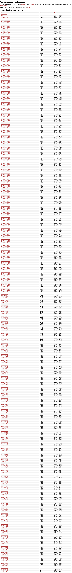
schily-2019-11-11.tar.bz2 (5, 49)
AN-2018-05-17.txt (4, 379)
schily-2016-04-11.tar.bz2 (5, 148)
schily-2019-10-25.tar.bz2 (5, 55)
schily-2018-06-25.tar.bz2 (5, 87)
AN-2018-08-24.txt (4, 362)
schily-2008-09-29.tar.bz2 (5, 272)
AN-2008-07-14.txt (4, 524)
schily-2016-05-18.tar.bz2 (5, 146)
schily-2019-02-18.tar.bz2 (5, 81)
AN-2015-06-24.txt (4, 384)
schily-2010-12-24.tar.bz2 (5, 247)
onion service (32, 4)
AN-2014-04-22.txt (4, 416)
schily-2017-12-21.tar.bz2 (5, 97)
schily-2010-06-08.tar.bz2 (5, 251)
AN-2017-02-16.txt (4, 425)
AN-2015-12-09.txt (4, 411)
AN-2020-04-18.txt (4, 334)
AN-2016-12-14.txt (4, 477)
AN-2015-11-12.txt (4, 483)
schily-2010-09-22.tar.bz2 (5, 250)
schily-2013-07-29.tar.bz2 (5, 213)
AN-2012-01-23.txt (4, 488)
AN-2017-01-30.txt (4, 429)
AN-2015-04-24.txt (4, 475)
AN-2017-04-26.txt (4, 389)
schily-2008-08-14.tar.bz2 (5, 277)
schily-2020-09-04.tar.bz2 (5, 37)
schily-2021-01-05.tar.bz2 (5, 23)
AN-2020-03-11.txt (4, 378)
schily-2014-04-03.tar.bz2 (5, 198)
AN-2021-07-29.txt (4, 294)
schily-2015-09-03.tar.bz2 (5, 168)
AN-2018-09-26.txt (4, 344)
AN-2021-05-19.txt (4, 311)
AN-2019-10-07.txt (4, 327)
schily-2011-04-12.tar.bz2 (5, 245)
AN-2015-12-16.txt (4, 426)
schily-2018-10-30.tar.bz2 (5, 69)
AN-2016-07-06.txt (4, 415)
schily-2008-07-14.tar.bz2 (5, 280)
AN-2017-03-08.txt (4, 461)
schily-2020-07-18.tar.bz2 (5, 38)
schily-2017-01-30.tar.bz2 (5, 124)
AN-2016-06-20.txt (4, 360)
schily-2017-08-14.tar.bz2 (5, 110)
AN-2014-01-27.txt (4, 500)
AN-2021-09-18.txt (4, 318)
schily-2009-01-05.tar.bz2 (5, 269)
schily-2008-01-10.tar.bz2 (5, 288)
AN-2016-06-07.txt (4, 387)
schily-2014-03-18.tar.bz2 (5, 201)
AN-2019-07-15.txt (4, 368)
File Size (41, 12)
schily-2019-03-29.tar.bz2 (5, 66)
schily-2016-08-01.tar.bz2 (5, 137)
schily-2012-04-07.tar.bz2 (5, 230)
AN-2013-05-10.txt (4, 390)
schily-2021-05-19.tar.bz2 (5, 26)
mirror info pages (3, 5)
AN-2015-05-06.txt (4, 464)
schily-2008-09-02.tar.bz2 (5, 273)
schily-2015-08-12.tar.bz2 (5, 173)
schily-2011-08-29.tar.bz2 (5, 236)
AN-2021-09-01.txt (4, 299)
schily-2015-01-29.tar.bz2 (5, 190)
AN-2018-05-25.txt (4, 371)
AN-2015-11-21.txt (4, 431)
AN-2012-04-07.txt (4, 553)
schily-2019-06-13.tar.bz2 (5, 64)
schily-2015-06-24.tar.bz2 (5, 176)
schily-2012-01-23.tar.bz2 (5, 234)
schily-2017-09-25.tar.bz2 (5, 107)
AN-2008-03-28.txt (4, 486)
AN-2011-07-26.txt (4, 324)
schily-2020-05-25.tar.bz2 (5, 47)
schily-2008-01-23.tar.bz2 (5, 286)
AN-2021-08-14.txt (4, 307)
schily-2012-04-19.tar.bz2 (5, 226)
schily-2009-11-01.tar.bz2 (5, 257)
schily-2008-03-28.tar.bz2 (5, 283)
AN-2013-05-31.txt (4, 514)
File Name (3, 12)
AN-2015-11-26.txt (4, 481)
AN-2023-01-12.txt (4, 465)
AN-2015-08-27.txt (4, 454)
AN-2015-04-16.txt (4, 469)
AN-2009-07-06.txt (4, 535)
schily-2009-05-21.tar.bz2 (5, 267)
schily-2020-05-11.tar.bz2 (5, 48)
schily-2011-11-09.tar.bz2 (5, 235)
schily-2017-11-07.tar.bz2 (5, 104)
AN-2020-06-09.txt (4, 321)
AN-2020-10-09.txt (4, 317)
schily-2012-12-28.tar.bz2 (5, 220)
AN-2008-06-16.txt (4, 569)
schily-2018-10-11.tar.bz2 (5, 71)
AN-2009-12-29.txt (4, 549)
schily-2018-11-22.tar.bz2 (5, 70)
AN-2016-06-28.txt (4, 407)
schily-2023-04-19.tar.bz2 (5, 33)
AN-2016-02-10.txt (4, 471)
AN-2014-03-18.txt (4, 526)
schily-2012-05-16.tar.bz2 (5, 224)
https (24, 4)
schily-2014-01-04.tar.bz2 (5, 202)
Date (55, 12)
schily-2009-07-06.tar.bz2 (5, 264)
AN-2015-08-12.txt (4, 516)
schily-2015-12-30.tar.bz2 (5, 158)
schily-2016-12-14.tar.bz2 (5, 126)
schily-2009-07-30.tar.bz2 (5, 263)
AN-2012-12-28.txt (4, 555)
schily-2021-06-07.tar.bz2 (5, 25)
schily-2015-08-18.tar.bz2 (5, 169)
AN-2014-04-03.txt (4, 423)
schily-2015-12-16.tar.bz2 (5, 159)
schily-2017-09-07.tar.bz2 (5, 108)
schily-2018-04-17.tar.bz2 (5, 92)
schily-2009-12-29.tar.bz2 (5, 253)
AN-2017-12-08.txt (4, 412)
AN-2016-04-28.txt (4, 438)
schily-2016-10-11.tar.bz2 (5, 131)
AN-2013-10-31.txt (4, 509)
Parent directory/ (4, 14)
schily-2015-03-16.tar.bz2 (5, 185)
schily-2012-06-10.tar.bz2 (5, 223)
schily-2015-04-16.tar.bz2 (5, 182)
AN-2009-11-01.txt (4, 525)
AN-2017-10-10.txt (4, 439)
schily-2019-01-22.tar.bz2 (5, 82)
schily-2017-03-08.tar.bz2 (5, 122)
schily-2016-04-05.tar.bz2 (5, 149)
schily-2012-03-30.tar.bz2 (5, 231)
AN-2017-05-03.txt (4, 385)
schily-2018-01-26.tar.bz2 (5, 100)
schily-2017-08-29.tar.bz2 (5, 109)
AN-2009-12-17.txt (4, 503)
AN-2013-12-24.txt (4, 522)
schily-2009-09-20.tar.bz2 (5, 259)
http (22, 4)
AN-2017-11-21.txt (4, 450)
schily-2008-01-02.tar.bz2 (5, 289)
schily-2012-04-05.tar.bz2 (5, 229)
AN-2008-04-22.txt (4, 537)
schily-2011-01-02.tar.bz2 (5, 246)
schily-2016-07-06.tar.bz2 (5, 140)
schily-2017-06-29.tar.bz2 (5, 113)
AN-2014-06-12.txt (4, 527)
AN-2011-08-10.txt (4, 350)
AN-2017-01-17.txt (4, 444)
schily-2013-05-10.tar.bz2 (5, 215)
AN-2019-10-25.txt (4, 323)
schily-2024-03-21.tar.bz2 (5, 31)
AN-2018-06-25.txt (4, 345)
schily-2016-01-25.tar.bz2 (5, 154)
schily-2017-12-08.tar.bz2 (5, 99)
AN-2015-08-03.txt (4, 322)
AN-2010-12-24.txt (4, 498)
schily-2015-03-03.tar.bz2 (5, 187)
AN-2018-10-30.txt (4, 354)
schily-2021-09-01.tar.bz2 (5, 17)
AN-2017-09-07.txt (4, 432)
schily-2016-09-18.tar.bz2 (5, 132)
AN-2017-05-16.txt (4, 377)
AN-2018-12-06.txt (4, 316)
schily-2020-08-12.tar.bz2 (5, 39)
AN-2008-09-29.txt (4, 531)
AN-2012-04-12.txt (4, 513)
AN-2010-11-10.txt (4, 399)
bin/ (1, 16)
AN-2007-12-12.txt (4, 568)
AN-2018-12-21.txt (4, 365)
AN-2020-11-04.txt (4, 313)
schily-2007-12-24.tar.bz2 (5, 291)
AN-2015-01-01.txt (4, 533)
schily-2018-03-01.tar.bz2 (5, 98)
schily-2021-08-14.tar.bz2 (5, 20)
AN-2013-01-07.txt (4, 491)
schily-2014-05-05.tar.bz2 (5, 196)
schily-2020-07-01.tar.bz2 (5, 42)
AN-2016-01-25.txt (4, 443)
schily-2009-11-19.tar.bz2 (5, 256)
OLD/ (2, 15)
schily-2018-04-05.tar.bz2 (5, 94)
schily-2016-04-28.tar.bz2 (5, 147)
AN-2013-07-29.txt (4, 521)
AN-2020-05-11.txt (4, 330)
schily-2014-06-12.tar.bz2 (5, 197)
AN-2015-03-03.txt (4, 356)
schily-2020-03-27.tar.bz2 (5, 54)
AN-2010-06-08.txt (4, 421)
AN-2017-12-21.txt (4, 405)
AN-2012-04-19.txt (4, 505)
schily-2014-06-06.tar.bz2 (5, 195)
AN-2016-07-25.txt (4, 376)
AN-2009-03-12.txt (4, 393)
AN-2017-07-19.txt (4, 349)
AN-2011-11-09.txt (4, 329)
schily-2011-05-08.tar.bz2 (5, 242)
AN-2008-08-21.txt (4, 558)
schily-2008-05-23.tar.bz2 (5, 279)
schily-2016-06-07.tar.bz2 (5, 143)
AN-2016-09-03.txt (4, 448)
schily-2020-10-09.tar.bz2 (5, 43)
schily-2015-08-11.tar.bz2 (5, 171)
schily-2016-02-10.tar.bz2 (5, 153)
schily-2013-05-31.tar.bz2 (5, 214)
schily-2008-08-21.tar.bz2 (5, 275)
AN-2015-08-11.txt (4, 433)
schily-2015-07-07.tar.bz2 (5, 175)
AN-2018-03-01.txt (4, 398)
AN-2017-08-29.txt (4, 427)
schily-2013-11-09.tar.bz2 (5, 207)
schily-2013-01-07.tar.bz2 (5, 218)
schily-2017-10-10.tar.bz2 (5, 105)
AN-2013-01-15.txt (4, 543)
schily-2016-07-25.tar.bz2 (5, 138)
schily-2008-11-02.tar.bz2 (5, 270)
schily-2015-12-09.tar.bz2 (5, 160)
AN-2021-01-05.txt (4, 312)
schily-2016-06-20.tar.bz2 (5, 142)
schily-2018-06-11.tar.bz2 (5, 88)
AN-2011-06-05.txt (4, 357)
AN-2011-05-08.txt (4, 502)
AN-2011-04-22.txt (4, 530)
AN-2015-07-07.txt (4, 374)
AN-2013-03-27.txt (4, 547)
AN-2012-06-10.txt (4, 494)
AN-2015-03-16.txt (4, 406)
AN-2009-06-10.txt (4, 541)
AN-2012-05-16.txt (4, 536)
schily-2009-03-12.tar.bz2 (5, 268)
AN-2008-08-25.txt (4, 554)
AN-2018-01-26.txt (4, 340)
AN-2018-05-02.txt (4, 420)
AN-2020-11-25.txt (4, 302)
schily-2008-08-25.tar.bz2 (5, 274)
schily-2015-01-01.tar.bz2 (5, 191)
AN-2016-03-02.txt (4, 467)
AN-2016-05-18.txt (4, 434)
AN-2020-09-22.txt (4, 300)
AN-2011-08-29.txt (4, 459)
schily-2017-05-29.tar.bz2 (5, 115)
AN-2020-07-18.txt (4, 297)
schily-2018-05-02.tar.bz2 (5, 93)
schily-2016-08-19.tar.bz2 (5, 135)
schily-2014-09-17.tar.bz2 (5, 192)
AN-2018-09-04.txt (4, 343)
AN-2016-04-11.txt (4, 449)
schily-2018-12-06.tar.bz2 (5, 83)
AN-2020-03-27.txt (4, 373)
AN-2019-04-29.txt (4, 332)
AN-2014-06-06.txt (4, 497)
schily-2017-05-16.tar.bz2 (5, 119)
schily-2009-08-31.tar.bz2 (5, 261)
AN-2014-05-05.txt (4, 504)
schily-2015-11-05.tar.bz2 (5, 165)
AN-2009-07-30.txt (4, 519)
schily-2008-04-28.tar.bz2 (5, 278)
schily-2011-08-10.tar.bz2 (5, 237)
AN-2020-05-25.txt (4, 333)
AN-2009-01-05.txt (4, 442)
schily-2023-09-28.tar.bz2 (5, 32)
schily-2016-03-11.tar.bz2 (5, 151)
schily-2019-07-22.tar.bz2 (5, 61)
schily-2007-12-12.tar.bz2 (5, 290)
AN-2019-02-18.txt (4, 361)
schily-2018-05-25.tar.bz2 (5, 89)
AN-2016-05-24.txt (4, 453)
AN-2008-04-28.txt (4, 564)
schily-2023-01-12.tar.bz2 (5, 34)
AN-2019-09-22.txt (4, 305)
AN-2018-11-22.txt (4, 319)
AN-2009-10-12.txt (4, 546)
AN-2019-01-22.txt (4, 306)
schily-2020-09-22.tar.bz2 (5, 44)
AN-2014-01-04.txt (4, 489)
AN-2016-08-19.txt (4, 456)
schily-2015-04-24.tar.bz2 (5, 181)
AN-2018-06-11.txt (4, 352)
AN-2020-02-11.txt (4, 363)
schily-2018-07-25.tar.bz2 (5, 77)
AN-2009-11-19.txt (4, 532)
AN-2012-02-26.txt (4, 552)
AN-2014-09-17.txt (4, 346)
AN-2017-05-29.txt (4, 366)
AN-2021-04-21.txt (4, 308)
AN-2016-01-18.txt (4, 460)
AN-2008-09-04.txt (4, 566)
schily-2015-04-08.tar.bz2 (5, 184)
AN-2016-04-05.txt (4, 409)
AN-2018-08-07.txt (4, 382)
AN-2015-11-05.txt (4, 383)
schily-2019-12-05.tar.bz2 (5, 59)
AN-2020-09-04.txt (4, 301)
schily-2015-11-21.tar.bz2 (5, 163)
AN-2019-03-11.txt (4, 328)
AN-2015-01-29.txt (4, 404)
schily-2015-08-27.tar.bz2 (5, 170)
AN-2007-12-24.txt (4, 565)
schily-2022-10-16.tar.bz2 (5, 36)
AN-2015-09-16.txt (4, 440)
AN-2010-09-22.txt (4, 493)
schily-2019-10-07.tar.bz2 (5, 56)
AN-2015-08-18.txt (4, 478)
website (28, 7)
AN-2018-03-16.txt (4, 396)
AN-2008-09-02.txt (4, 538)
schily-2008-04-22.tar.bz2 (5, 284)
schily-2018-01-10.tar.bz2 (5, 103)
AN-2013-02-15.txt (4, 492)
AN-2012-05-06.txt (4, 487)
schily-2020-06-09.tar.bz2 (5, 45)
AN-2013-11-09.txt (4, 560)
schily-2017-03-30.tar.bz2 (5, 120)
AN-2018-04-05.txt (4, 372)
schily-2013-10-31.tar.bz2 (5, 206)
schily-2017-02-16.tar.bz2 (5, 121)
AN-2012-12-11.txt (4, 515)
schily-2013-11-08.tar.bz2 (5, 208)
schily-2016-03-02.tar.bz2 (5, 152)
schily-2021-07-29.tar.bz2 (5, 21)
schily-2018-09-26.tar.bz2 (5, 72)
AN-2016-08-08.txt (4, 401)
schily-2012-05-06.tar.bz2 (5, 225)
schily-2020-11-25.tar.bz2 (5, 27)
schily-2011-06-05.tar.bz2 (5, 241)
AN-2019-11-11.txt (4, 338)
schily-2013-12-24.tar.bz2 (5, 203)
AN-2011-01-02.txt (4, 548)
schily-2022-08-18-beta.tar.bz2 (6, 28)
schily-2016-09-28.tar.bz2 (5, 130)
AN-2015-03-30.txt (4, 476)
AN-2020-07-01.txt (4, 296)
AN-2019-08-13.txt (4, 351)
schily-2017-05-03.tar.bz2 (5, 116)
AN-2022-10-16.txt (4, 428)
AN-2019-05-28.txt (4, 339)
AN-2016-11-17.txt (4, 410)
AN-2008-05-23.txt (4, 557)
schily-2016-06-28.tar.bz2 (5, 141)
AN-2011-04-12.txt (4, 508)
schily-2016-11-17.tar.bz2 (5, 127)
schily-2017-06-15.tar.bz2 (5, 114)
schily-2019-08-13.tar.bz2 (5, 53)
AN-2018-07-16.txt (4, 367)
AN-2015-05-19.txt (4, 470)
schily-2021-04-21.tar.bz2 (5, 22)
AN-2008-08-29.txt (4, 571)
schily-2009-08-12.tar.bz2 (5, 262)
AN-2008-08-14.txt (4, 445)
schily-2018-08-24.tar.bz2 (5, 75)
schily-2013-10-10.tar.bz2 (5, 209)
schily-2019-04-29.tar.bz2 (5, 67)
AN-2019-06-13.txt (4, 355)
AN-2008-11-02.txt (4, 480)
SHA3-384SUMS (4, 295)
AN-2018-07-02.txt (4, 394)
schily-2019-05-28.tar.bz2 (5, 65)
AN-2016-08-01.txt (4, 417)
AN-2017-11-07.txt (4, 458)
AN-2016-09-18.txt (4, 447)
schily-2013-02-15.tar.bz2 (5, 217)
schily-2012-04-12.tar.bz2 (5, 228)
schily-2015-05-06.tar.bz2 (5, 180)
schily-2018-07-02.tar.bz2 (5, 86)
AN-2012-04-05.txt (4, 542)
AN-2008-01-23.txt (4, 563)
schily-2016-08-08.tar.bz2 (5, 136)
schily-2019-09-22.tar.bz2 (5, 50)
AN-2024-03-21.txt (4, 510)
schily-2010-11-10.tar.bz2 (5, 248)
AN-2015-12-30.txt (4, 400)
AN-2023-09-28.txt (4, 499)
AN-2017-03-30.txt (4, 422)
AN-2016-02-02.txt (4, 472)
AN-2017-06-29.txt (4, 341)
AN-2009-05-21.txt (4, 437)
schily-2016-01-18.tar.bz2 (5, 157)
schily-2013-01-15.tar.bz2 (5, 219)
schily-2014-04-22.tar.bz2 (5, 193)
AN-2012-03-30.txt (4, 462)
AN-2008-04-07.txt (4, 570)
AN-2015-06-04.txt (4, 482)
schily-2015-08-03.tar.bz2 (5, 174)
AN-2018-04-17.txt (4, 395)
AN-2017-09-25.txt (4, 388)
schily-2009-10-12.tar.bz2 (5, 258)
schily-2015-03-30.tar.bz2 (5, 186)
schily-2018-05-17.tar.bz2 (5, 91)
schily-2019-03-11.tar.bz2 (5, 76)
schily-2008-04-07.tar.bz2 (5, 285)
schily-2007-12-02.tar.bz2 (5, 292)
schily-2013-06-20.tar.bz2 (5, 212)
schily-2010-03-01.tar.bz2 (5, 252)
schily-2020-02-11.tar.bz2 (5, 60)
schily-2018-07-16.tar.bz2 (5, 80)
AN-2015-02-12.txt (4, 466)
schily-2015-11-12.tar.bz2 (5, 164)
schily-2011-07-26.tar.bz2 (5, 239)
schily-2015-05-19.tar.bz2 (5, 179)
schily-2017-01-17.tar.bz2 (5, 125)
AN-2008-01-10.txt (4, 544)
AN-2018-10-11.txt (4, 335)
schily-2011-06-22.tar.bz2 (5, 240)
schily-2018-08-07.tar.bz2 (5, 78)
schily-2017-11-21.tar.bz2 (5, 102)
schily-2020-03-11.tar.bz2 (5, 58)
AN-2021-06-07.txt (4, 310)
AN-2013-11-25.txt (4, 520)
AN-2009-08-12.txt (4, 559)
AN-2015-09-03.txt (4, 455)
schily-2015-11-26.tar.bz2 (5, 162)
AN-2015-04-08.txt (4, 511)
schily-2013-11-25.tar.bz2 (5, 204)
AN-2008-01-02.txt (4, 562)
